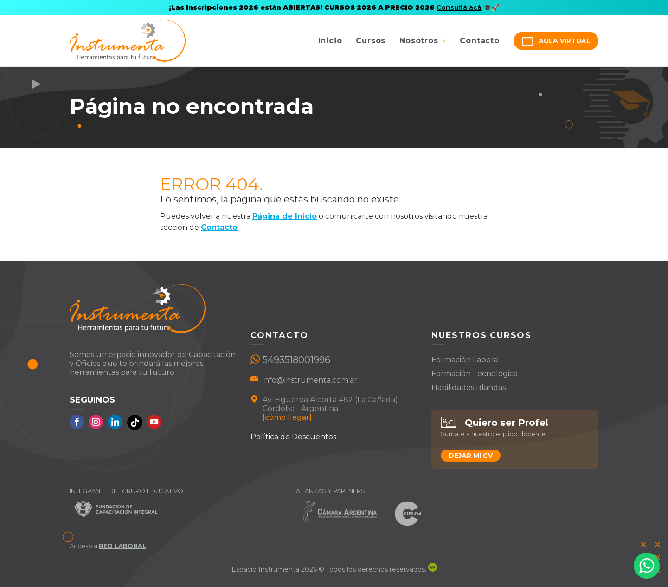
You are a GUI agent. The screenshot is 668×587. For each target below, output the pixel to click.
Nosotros (418, 40)
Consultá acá (459, 7)
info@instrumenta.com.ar (310, 380)
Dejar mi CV (471, 455)
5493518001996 (296, 359)
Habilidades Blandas (468, 387)
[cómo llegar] (287, 417)
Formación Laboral (465, 359)
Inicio (330, 40)
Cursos (370, 40)
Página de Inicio (284, 216)
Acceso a (108, 545)
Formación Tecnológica (474, 373)
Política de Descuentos (293, 436)
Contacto (479, 40)
